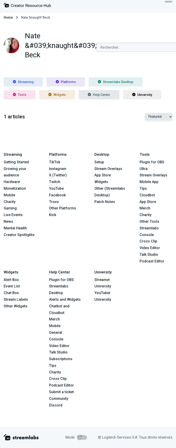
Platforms (66, 82)
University (142, 95)
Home (8, 17)
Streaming (23, 82)
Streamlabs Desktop (115, 82)
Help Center (99, 95)
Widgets (57, 95)
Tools (19, 95)
